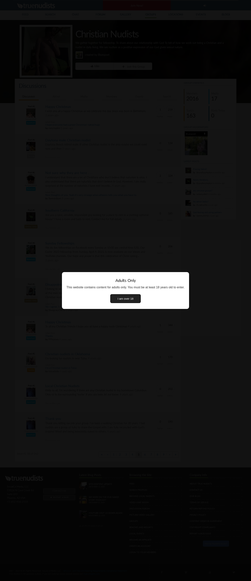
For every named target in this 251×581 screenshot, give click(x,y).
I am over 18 (126, 298)
